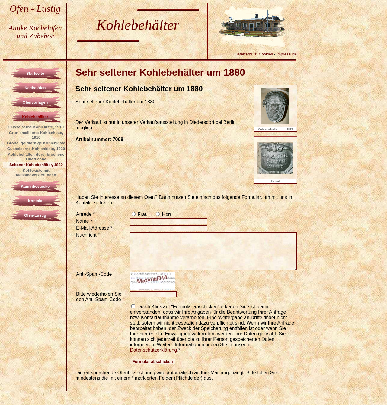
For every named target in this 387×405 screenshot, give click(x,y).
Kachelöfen (35, 88)
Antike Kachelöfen (35, 28)
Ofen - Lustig (35, 8)
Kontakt (35, 201)
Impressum (286, 54)
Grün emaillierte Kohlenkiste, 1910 (36, 135)
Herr (166, 214)
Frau (142, 214)
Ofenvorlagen (35, 102)
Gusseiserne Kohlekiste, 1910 (36, 127)
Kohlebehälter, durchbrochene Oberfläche (36, 156)
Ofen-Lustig (35, 215)
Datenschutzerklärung (153, 350)
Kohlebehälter (35, 117)
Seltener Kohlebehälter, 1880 (36, 164)
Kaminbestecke (35, 186)
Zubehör (41, 36)
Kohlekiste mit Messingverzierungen (36, 172)
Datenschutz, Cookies (254, 54)
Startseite (35, 73)
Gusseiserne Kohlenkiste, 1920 (36, 148)
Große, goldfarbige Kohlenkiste (36, 143)
